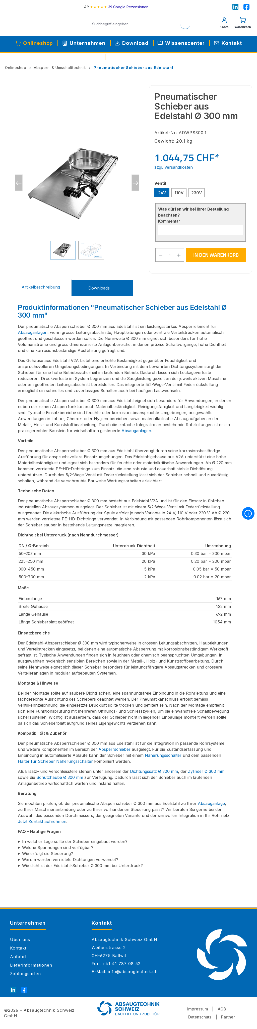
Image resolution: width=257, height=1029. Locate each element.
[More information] (248, 513)
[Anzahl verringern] (160, 255)
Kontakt (18, 948)
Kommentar (169, 221)
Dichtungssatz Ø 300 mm (154, 771)
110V (178, 192)
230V (196, 192)
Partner (228, 1016)
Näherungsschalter (163, 755)
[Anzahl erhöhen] (179, 255)
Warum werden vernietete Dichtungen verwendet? (70, 859)
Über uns (20, 939)
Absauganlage (211, 803)
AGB (222, 1008)
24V (162, 192)
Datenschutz (200, 1016)
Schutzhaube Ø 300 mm (59, 777)
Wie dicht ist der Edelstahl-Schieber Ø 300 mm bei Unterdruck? (82, 865)
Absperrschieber (114, 749)
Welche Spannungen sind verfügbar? (57, 847)
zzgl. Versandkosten (173, 167)
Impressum (197, 1008)
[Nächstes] (135, 183)
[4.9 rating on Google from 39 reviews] (116, 7)
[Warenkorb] (242, 24)
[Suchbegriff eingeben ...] (141, 24)
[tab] (41, 287)
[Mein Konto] (224, 24)
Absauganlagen (32, 332)
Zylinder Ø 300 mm (206, 771)
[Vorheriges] (19, 183)
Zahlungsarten (25, 973)
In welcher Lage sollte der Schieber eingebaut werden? (74, 841)
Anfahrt (18, 956)
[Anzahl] (170, 255)
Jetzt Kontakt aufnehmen (42, 821)
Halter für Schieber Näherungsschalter (55, 761)
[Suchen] (191, 24)
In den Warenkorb (216, 255)
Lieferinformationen (31, 965)
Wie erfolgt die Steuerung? (47, 853)
